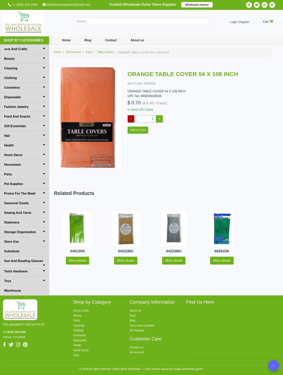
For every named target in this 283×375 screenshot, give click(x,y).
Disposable (24, 97)
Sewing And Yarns (24, 212)
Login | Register (239, 22)
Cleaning (24, 68)
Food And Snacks (24, 116)
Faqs (133, 315)
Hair (24, 135)
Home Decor (24, 155)
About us (137, 40)
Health (24, 145)
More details (77, 260)
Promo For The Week (24, 193)
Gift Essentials (24, 126)
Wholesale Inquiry (197, 4)
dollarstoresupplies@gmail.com (67, 4)
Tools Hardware (24, 271)
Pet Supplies (24, 184)
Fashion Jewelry (24, 106)
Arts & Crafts (81, 310)
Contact (111, 40)
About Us (135, 310)
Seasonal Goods (24, 203)
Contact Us (136, 347)
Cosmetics (24, 87)
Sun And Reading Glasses (24, 262)
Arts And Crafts (24, 49)
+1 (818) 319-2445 (23, 4)
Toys (24, 281)
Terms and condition (142, 325)
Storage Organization (24, 232)
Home (66, 40)
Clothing (24, 78)
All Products (137, 330)
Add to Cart (138, 130)
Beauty (24, 58)
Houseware (24, 164)
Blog (87, 40)
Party (24, 174)
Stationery (24, 222)
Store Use (24, 241)
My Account (137, 352)
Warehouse (12, 290)
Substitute (11, 251)
